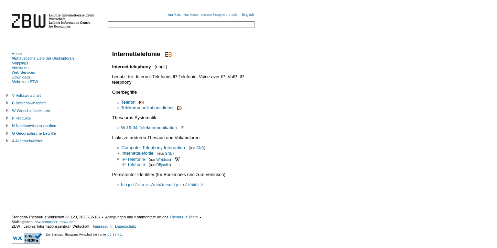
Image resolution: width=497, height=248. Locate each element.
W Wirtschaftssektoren (31, 110)
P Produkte (21, 118)
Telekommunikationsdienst (147, 107)
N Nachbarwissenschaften (34, 126)
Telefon (128, 102)
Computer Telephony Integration (153, 147)
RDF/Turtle (191, 15)
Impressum (102, 226)
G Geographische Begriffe (34, 133)
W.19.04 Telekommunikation (149, 127)
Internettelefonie (137, 153)
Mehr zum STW (25, 82)
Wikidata (163, 159)
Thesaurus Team (184, 217)
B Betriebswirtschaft (29, 103)
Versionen (20, 67)
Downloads (21, 77)
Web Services (23, 72)
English (248, 14)
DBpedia (163, 165)
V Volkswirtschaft (26, 95)
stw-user (68, 222)
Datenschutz (125, 226)
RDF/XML (174, 15)
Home (17, 54)
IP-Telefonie (133, 159)
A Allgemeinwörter (27, 141)
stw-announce (46, 222)
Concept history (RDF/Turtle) (219, 15)
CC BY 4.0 (114, 234)
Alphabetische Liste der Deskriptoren (43, 58)
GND (200, 148)
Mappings (20, 63)
